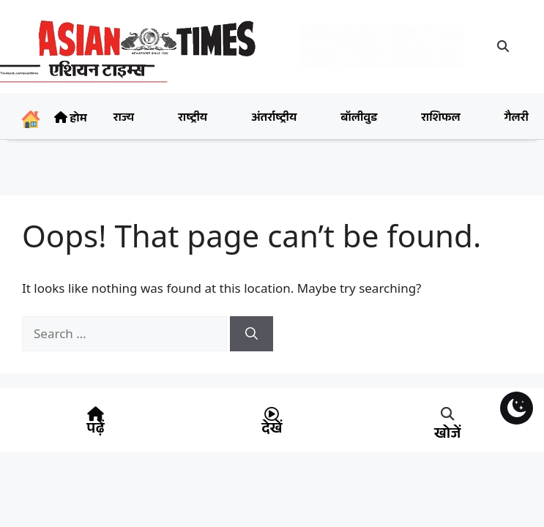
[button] (503, 46)
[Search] (251, 333)
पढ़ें (95, 430)
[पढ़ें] (95, 414)
